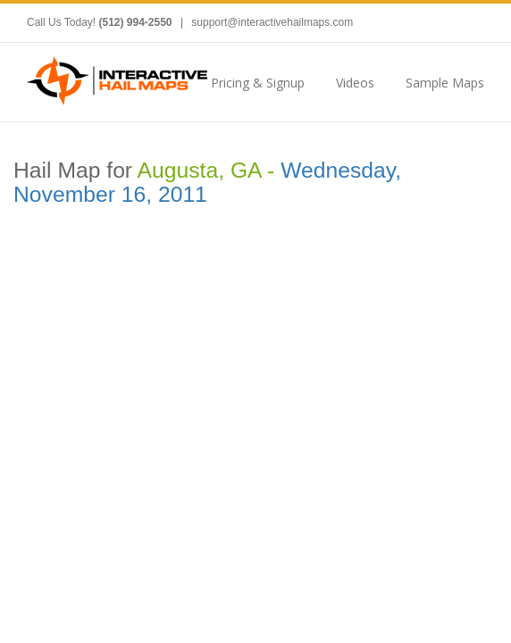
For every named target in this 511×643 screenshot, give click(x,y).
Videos (355, 82)
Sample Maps (445, 82)
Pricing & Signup (258, 82)
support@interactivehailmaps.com (272, 22)
